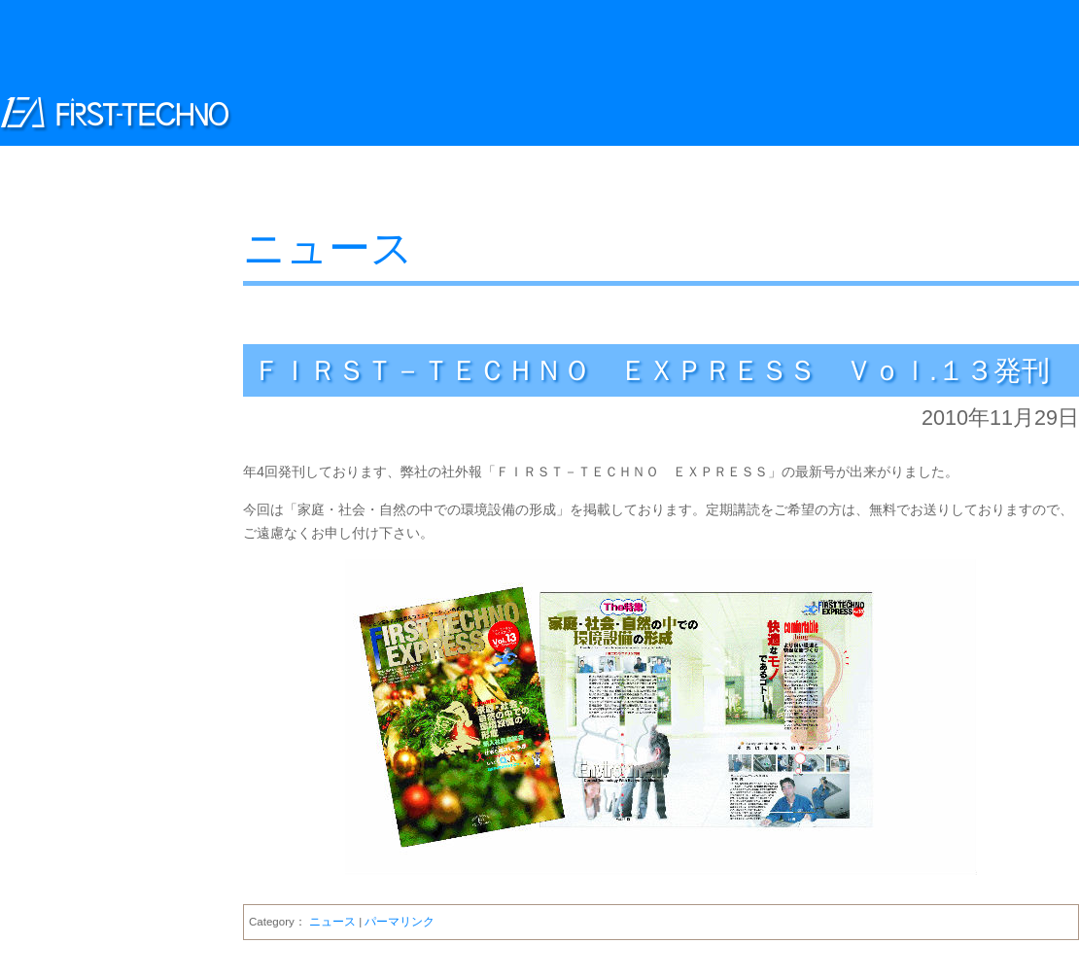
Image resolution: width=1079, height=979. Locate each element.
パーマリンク (400, 921)
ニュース (328, 248)
